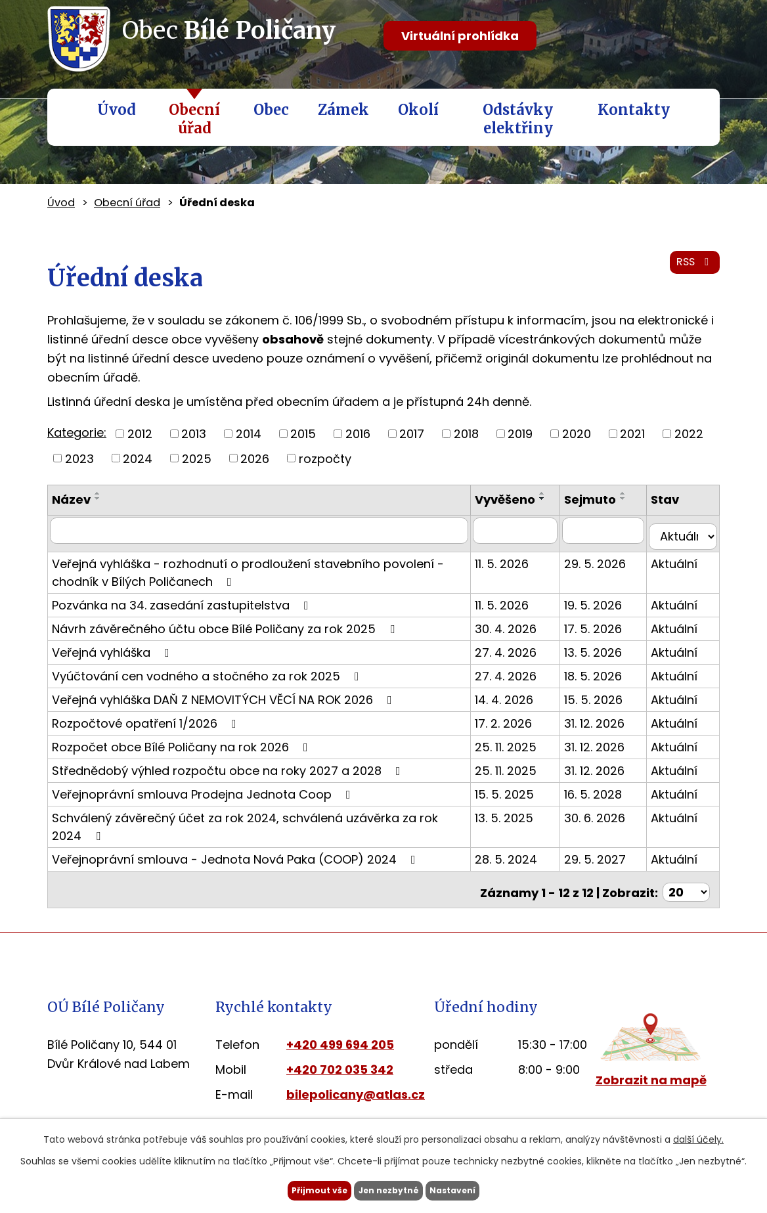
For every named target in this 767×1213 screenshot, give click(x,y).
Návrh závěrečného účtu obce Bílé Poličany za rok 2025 (226, 631)
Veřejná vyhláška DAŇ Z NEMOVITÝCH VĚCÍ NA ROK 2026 (224, 702)
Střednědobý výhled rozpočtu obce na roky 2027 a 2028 (229, 772)
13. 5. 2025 (522, 820)
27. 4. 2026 (524, 654)
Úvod (116, 109)
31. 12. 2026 (606, 725)
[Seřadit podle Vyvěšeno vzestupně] (500, 511)
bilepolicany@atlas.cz (355, 1091)
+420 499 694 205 (340, 1041)
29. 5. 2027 (607, 861)
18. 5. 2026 (605, 678)
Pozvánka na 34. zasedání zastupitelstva (183, 607)
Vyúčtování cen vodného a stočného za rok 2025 (208, 678)
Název (71, 499)
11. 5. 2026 (520, 566)
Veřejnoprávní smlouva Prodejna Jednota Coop (204, 796)
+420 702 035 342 (339, 1066)
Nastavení (479, 1188)
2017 (411, 434)
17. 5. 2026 (605, 631)
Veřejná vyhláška (113, 654)
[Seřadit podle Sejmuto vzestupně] (635, 493)
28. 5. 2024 (524, 861)
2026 (254, 458)
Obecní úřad (194, 118)
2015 (303, 434)
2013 (193, 434)
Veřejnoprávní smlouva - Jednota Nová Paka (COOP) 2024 (236, 861)
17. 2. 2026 (521, 725)
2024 (137, 458)
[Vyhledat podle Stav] (686, 539)
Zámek (343, 109)
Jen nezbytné (388, 1188)
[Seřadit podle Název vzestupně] (98, 493)
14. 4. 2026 (522, 702)
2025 (196, 458)
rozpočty (325, 458)
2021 (632, 434)
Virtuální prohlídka (460, 36)
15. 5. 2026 (605, 702)
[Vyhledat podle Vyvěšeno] (530, 539)
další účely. (698, 1136)
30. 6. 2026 (606, 820)
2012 (139, 434)
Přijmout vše (292, 1188)
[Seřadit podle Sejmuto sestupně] (635, 498)
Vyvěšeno (523, 499)
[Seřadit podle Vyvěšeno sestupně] (500, 516)
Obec (271, 109)
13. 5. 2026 (605, 654)
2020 (576, 434)
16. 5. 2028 (605, 796)
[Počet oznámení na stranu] (686, 888)
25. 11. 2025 (524, 749)
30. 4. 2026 (524, 631)
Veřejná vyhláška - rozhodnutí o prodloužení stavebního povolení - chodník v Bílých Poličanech (248, 575)
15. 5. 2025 (522, 796)
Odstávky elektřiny (518, 118)
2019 (520, 434)
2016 (357, 434)
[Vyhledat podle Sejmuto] (612, 539)
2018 (466, 434)
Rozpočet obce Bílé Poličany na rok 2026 (182, 749)
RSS (691, 270)
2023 (79, 458)
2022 (688, 434)
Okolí (418, 109)
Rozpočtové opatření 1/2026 (147, 725)
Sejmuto (602, 499)
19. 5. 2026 (605, 607)
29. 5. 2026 (607, 566)
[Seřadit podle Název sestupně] (98, 498)
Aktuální (680, 566)
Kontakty (634, 109)
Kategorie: (76, 432)
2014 (248, 434)
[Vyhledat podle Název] (268, 539)
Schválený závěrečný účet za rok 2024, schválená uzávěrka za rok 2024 (261, 828)
